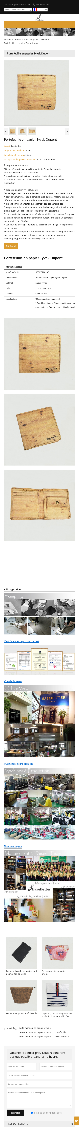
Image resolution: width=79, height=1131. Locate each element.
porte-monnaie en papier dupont (35, 1036)
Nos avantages (13, 846)
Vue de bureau (13, 681)
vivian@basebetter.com (19, 4)
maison (7, 39)
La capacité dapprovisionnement (20, 159)
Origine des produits (14, 150)
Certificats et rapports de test (21, 641)
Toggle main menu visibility (70, 24)
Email (11, 246)
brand (7, 145)
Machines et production (18, 763)
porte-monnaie (62, 1036)
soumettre (15, 1113)
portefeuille (60, 1032)
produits (19, 39)
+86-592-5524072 (44, 4)
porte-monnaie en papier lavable (35, 1028)
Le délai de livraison (14, 154)
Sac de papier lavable (36, 39)
